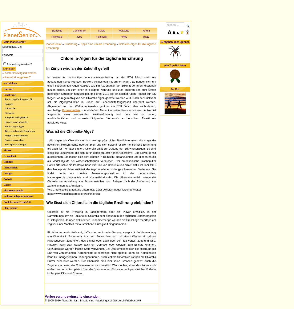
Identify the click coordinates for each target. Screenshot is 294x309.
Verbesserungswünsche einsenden (72, 296)
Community (79, 30)
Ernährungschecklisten (16, 122)
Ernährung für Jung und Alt (18, 99)
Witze (146, 36)
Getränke (9, 113)
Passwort (7, 55)
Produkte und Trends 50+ (17, 202)
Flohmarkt (101, 36)
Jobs (79, 36)
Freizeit (8, 179)
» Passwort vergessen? (16, 77)
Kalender (9, 89)
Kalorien (9, 104)
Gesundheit (10, 156)
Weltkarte (123, 30)
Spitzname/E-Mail (12, 46)
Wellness (8, 161)
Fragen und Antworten (16, 135)
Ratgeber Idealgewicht (16, 117)
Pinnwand (57, 36)
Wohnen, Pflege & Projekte (18, 196)
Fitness (7, 150)
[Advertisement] (96, 9)
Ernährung (10, 94)
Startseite (57, 30)
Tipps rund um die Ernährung (20, 131)
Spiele (101, 30)
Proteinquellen (71, 110)
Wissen (7, 184)
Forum (146, 30)
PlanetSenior (10, 207)
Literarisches (11, 167)
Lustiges (8, 173)
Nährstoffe (10, 108)
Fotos (124, 36)
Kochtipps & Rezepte (16, 144)
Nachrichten (10, 83)
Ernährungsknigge (14, 126)
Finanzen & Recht (13, 190)
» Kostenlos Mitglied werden (19, 73)
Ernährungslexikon (14, 140)
